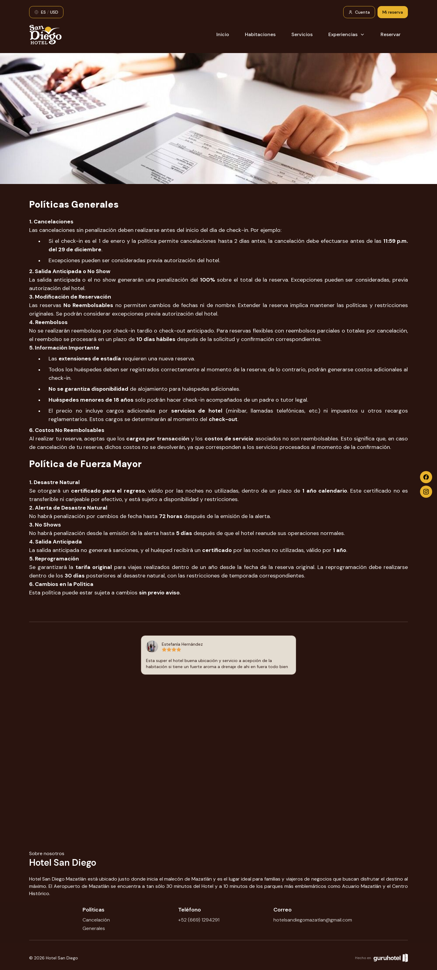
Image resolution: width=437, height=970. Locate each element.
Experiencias (346, 34)
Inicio (222, 34)
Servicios (302, 34)
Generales (94, 928)
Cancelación (96, 920)
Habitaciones (260, 34)
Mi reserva (392, 12)
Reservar (391, 34)
